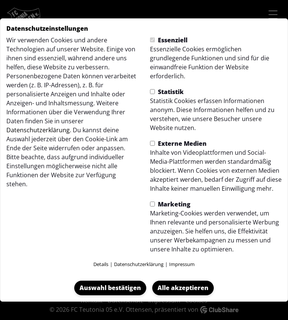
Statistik (167, 92)
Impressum (182, 264)
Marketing (170, 204)
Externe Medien (178, 143)
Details (100, 264)
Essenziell (169, 40)
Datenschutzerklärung (38, 130)
